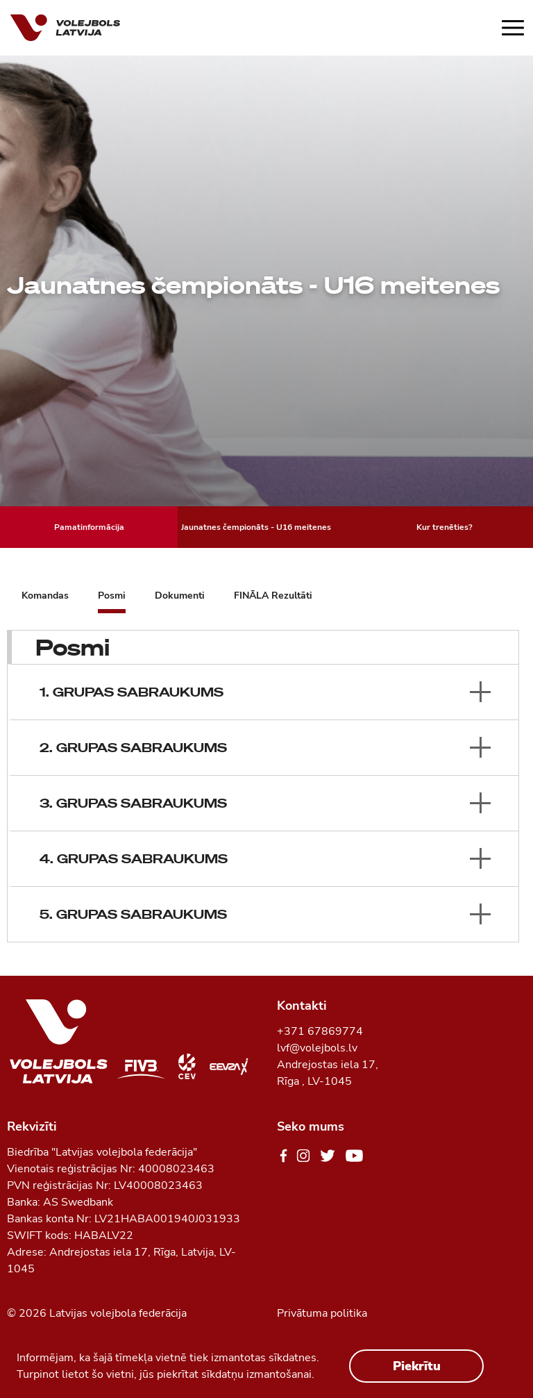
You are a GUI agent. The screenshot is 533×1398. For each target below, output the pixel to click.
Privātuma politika (322, 1313)
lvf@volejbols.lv (317, 1048)
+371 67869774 (320, 1031)
